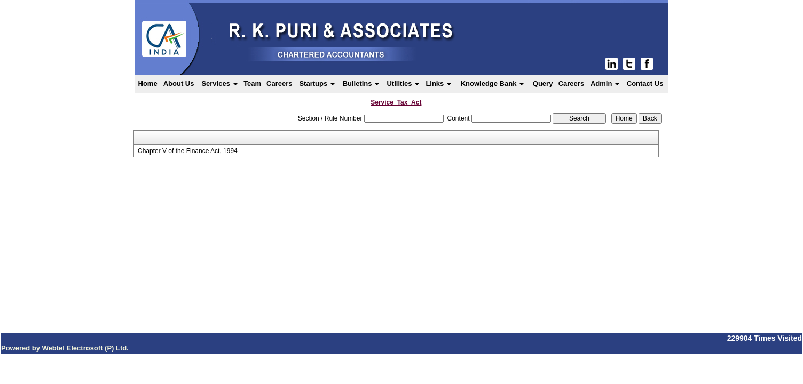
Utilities (403, 83)
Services (219, 83)
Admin (605, 83)
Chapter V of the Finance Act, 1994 (188, 151)
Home (148, 83)
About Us (178, 83)
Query (543, 83)
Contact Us (645, 83)
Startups (316, 83)
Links (438, 83)
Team (252, 83)
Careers (279, 83)
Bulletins (361, 83)
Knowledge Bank (492, 83)
